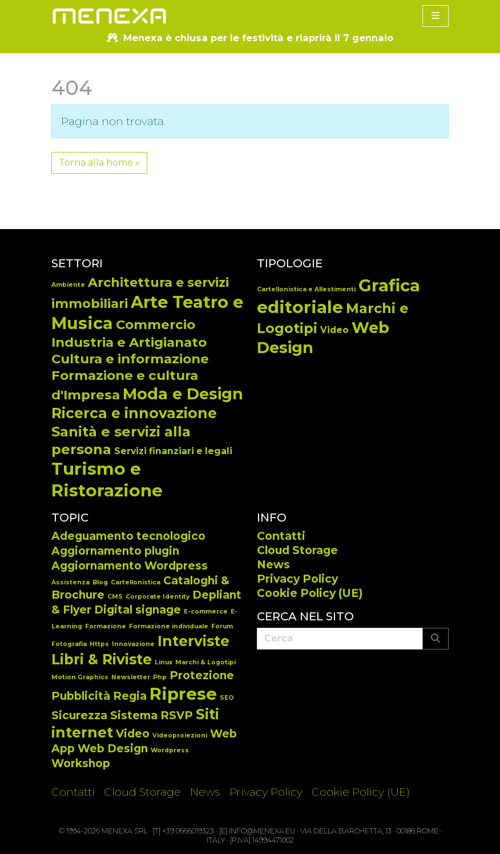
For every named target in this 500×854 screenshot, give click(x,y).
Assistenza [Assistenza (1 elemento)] (70, 582)
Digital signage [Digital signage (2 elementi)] (137, 609)
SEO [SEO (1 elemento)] (227, 697)
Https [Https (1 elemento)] (99, 644)
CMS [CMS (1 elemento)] (115, 596)
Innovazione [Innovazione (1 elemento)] (133, 644)
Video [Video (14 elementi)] (334, 329)
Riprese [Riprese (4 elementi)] (183, 694)
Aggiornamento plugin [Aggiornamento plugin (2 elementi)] (115, 551)
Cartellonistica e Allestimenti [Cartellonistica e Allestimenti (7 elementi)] (306, 289)
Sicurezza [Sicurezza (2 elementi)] (79, 715)
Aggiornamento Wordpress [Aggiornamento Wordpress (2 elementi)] (129, 565)
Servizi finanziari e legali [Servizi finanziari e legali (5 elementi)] (173, 451)
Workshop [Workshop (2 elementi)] (80, 763)
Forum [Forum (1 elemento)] (222, 626)
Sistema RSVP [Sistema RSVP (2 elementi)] (151, 715)
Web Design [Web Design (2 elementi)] (113, 748)
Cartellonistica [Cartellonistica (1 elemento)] (135, 582)
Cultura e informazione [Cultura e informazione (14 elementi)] (130, 359)
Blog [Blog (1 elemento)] (100, 582)
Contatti (281, 536)
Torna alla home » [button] (99, 162)
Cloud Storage (297, 550)
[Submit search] (435, 638)
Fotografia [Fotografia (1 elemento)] (69, 644)
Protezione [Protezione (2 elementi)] (202, 675)
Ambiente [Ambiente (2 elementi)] (68, 284)
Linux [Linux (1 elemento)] (163, 662)
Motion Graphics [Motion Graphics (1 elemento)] (79, 677)
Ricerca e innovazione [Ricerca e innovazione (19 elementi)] (134, 413)
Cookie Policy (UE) (309, 593)
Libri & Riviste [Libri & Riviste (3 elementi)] (101, 659)
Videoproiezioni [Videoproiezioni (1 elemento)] (179, 735)
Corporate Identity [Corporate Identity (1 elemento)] (157, 596)
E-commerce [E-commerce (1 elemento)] (206, 611)
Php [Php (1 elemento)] (160, 677)
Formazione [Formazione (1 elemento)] (105, 626)
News (273, 564)
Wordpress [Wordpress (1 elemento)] (170, 750)
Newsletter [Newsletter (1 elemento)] (130, 677)
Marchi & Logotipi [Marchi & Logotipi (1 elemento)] (205, 662)
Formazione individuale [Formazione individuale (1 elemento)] (168, 626)
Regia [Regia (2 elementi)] (130, 696)
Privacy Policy (297, 579)
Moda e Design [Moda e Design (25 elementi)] (183, 393)
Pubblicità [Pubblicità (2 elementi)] (80, 696)
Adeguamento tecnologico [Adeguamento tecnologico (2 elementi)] (128, 536)
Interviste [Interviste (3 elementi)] (193, 640)
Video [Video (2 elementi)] (133, 733)
